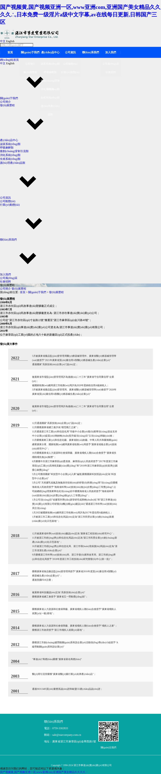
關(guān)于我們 (30, 52)
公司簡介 (5, 101)
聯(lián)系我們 (90, 52)
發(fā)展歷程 (7, 105)
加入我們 (110, 52)
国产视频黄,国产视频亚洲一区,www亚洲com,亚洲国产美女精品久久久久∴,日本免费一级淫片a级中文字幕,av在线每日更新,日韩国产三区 (80, 14)
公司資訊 (70, 52)
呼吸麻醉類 (7, 147)
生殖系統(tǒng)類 (10, 158)
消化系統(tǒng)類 (10, 155)
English (10, 41)
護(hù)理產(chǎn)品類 (12, 162)
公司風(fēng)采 (8, 278)
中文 (2, 41)
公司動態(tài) (7, 201)
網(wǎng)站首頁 (9, 59)
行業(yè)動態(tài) (10, 204)
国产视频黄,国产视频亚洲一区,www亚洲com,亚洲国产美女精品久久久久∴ (44, 772)
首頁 (10, 52)
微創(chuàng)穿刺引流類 (14, 151)
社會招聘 (5, 281)
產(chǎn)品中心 (50, 52)
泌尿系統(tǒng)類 (10, 144)
